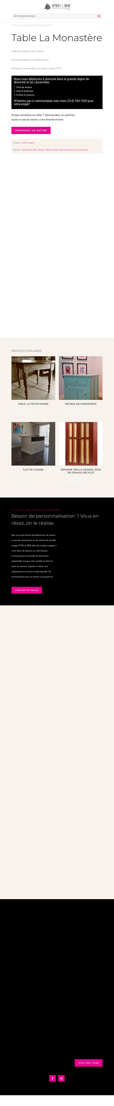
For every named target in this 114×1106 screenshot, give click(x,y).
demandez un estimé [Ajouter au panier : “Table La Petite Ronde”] (24, 423)
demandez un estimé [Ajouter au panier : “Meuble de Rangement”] (71, 423)
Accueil (14, 25)
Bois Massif (27, 150)
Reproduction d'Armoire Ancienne (73, 150)
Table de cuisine (51, 150)
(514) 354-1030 (88, 1075)
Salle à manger (26, 25)
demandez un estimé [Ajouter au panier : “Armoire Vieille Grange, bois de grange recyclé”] (71, 491)
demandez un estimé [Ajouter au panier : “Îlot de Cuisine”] (24, 488)
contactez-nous (26, 601)
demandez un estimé (31, 130)
